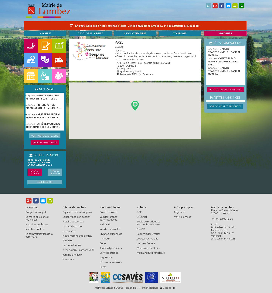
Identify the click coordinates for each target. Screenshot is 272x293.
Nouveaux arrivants (111, 262)
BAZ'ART (142, 216)
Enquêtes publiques (37, 224)
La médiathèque (72, 245)
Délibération (45, 182)
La (45, 33)
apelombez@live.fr (130, 71)
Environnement (108, 212)
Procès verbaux (55, 172)
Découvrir (90, 33)
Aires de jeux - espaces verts (78, 250)
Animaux (105, 238)
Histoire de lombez (73, 221)
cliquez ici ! (193, 25)
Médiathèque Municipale (151, 252)
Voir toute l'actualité (44, 135)
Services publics (109, 252)
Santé (103, 267)
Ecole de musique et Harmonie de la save (148, 223)
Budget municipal (36, 212)
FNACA (141, 229)
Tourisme (68, 240)
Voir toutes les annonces (225, 106)
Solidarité (105, 224)
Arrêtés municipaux (45, 142)
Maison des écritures (148, 248)
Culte (103, 243)
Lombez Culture (146, 243)
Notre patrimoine (72, 226)
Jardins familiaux (72, 254)
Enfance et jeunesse (111, 233)
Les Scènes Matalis (147, 238)
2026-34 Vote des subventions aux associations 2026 (39, 163)
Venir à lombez (182, 216)
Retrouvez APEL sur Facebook (136, 74)
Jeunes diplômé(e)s (111, 248)
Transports (68, 259)
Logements (106, 257)
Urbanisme (69, 231)
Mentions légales (148, 287)
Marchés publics (35, 229)
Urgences (179, 212)
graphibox (131, 287)
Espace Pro (167, 287)
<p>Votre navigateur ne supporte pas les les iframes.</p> (135, 110)
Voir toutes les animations (225, 89)
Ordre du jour (34, 172)
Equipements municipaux (77, 212)
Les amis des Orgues (148, 233)
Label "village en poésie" (76, 216)
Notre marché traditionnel (77, 235)
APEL (119, 42)
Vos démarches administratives (108, 218)
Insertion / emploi (110, 229)
